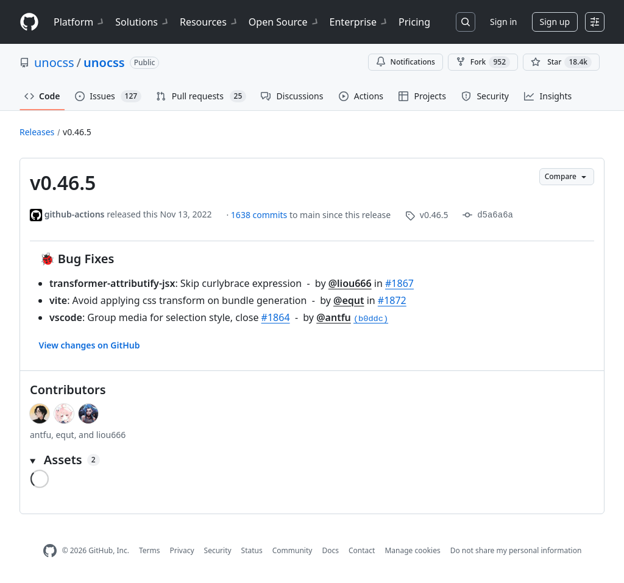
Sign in (503, 21)
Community (292, 550)
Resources (209, 22)
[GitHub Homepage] (50, 551)
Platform (79, 22)
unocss (54, 62)
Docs (330, 550)
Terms (149, 550)
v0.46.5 (77, 132)
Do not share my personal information (516, 550)
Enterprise (359, 22)
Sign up (555, 21)
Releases (37, 132)
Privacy (182, 550)
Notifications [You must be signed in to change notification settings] (405, 62)
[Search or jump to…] (465, 22)
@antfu (333, 317)
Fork (483, 62)
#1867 (399, 283)
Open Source (284, 22)
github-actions (74, 214)
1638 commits (260, 215)
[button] (312, 460)
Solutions (142, 22)
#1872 (392, 300)
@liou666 (350, 283)
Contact (362, 550)
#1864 (275, 317)
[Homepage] (29, 22)
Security (218, 550)
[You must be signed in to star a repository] (561, 62)
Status (252, 550)
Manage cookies (412, 550)
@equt (348, 300)
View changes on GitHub (89, 345)
